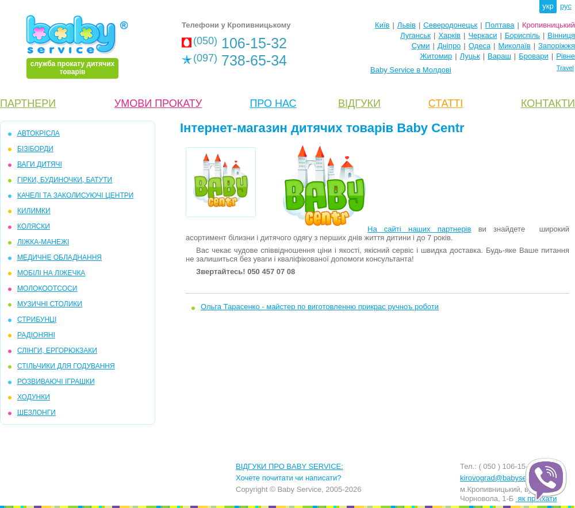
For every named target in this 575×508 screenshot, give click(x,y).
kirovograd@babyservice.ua (506, 478)
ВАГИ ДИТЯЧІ (39, 164)
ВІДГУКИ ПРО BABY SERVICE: (289, 466)
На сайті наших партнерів (419, 229)
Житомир (436, 56)
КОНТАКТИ (548, 103)
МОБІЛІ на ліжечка (51, 273)
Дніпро (449, 45)
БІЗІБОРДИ (35, 149)
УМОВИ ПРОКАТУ (158, 103)
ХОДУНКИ (33, 397)
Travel (565, 67)
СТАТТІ (445, 103)
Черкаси (482, 35)
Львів (406, 25)
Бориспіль (522, 35)
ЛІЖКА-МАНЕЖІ (43, 242)
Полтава (500, 25)
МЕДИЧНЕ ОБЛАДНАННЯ (59, 257)
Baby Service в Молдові (410, 70)
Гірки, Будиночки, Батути (64, 180)
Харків (449, 35)
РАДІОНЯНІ (36, 335)
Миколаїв (515, 45)
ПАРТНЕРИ (28, 103)
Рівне (565, 56)
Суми (421, 45)
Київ (382, 25)
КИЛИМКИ (34, 211)
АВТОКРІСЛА (38, 133)
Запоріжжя (556, 45)
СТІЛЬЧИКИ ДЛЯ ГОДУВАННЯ (66, 366)
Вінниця (561, 35)
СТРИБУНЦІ (36, 319)
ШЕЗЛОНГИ (36, 413)
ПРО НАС (273, 103)
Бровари (533, 56)
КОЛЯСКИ (33, 226)
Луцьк (470, 56)
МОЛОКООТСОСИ (47, 288)
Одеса (479, 45)
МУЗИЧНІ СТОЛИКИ (49, 304)
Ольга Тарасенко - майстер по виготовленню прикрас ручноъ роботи (320, 306)
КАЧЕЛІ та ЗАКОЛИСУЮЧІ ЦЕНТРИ (75, 195)
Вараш (499, 56)
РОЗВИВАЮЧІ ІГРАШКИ (56, 382)
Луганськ (415, 35)
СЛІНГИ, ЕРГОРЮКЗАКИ (57, 351)
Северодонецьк (450, 25)
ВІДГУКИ (359, 103)
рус (566, 6)
